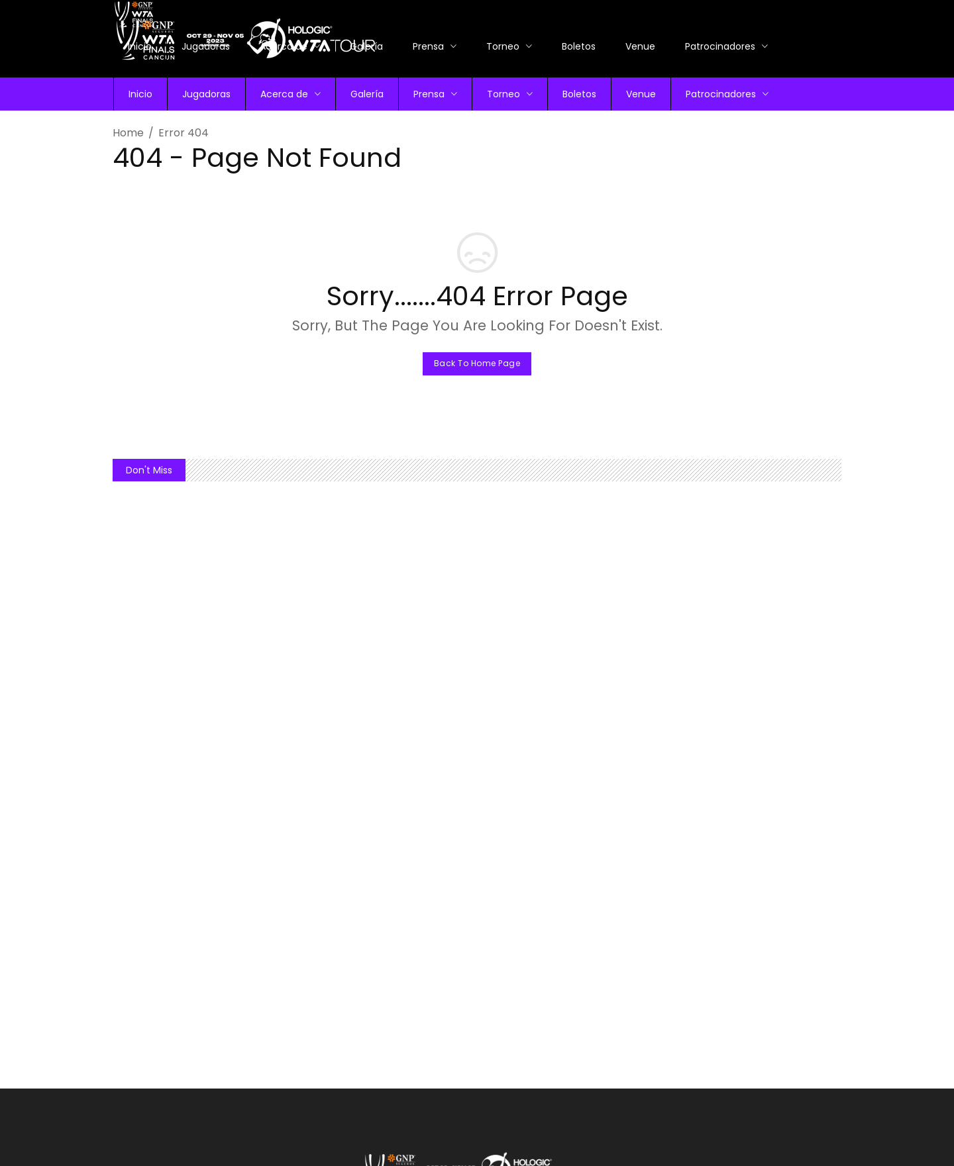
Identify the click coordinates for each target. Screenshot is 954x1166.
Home (128, 132)
